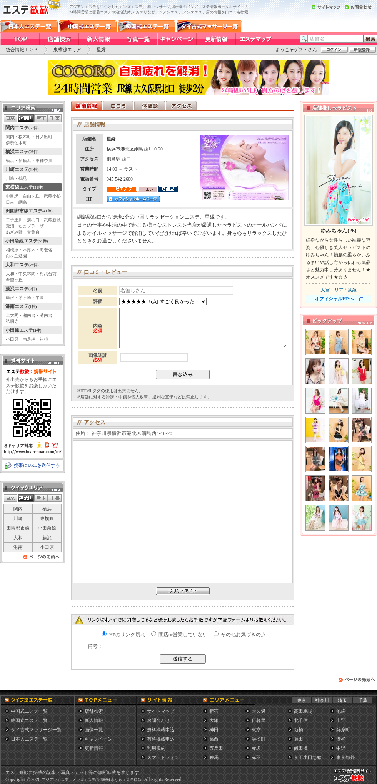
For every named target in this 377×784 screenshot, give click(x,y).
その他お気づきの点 (240, 634)
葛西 (214, 739)
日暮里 (258, 720)
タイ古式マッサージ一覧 (36, 729)
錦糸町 (343, 729)
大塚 (214, 720)
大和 (18, 537)
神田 (214, 729)
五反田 (216, 748)
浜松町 (258, 739)
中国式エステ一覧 (29, 711)
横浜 (47, 509)
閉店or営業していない (179, 634)
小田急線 (47, 528)
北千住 (301, 720)
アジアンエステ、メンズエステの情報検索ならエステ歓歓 (92, 779)
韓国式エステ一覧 (29, 720)
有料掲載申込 (161, 739)
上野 (340, 720)
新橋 (298, 729)
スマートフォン (163, 757)
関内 (18, 509)
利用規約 (156, 748)
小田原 (47, 547)
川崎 (18, 518)
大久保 (258, 711)
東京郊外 (345, 757)
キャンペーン (98, 739)
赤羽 (256, 757)
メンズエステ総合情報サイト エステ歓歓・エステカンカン (354, 781)
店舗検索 (94, 711)
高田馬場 (303, 711)
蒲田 (298, 739)
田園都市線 (18, 528)
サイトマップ (161, 711)
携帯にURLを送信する (37, 465)
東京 (301, 700)
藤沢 (47, 537)
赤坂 (256, 748)
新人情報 (94, 720)
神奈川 (322, 700)
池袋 (340, 711)
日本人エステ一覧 (29, 739)
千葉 (362, 700)
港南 (18, 547)
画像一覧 (94, 729)
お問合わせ (158, 720)
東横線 (47, 518)
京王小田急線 (308, 757)
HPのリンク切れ (123, 634)
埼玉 (342, 700)
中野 (340, 748)
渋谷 (340, 739)
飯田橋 (301, 748)
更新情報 (94, 748)
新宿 (214, 711)
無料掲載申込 (161, 729)
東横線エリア (67, 49)
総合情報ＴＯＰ (22, 49)
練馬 (214, 757)
